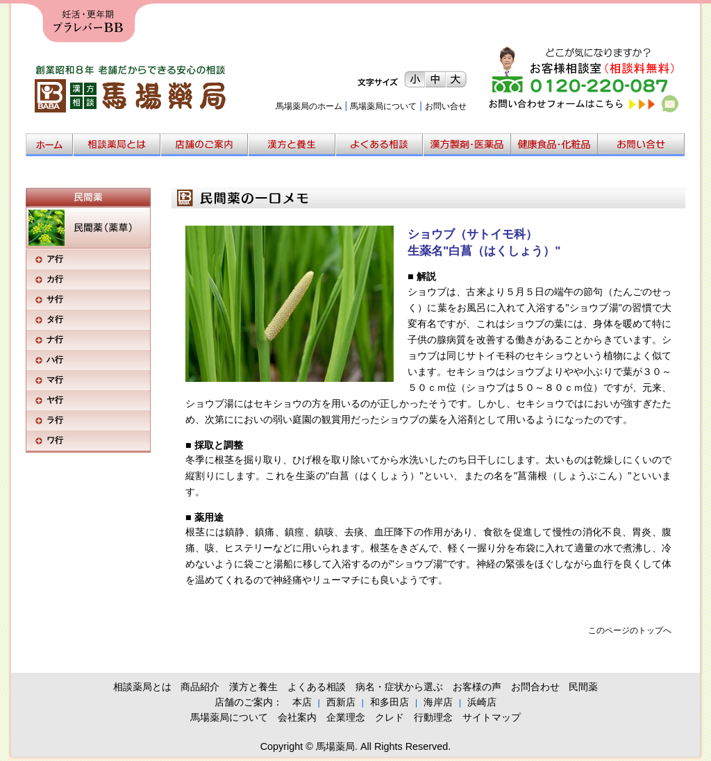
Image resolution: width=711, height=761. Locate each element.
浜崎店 (481, 702)
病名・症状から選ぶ (399, 687)
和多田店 (389, 702)
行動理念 (433, 717)
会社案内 (297, 717)
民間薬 (583, 687)
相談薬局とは (142, 687)
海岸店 (438, 702)
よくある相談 (316, 687)
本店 (302, 702)
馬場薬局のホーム (309, 106)
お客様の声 (477, 687)
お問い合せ (446, 106)
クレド (389, 717)
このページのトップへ (629, 630)
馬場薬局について (383, 106)
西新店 (341, 702)
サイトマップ (491, 717)
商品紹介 (200, 687)
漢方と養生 (253, 687)
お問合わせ (535, 687)
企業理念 (345, 717)
